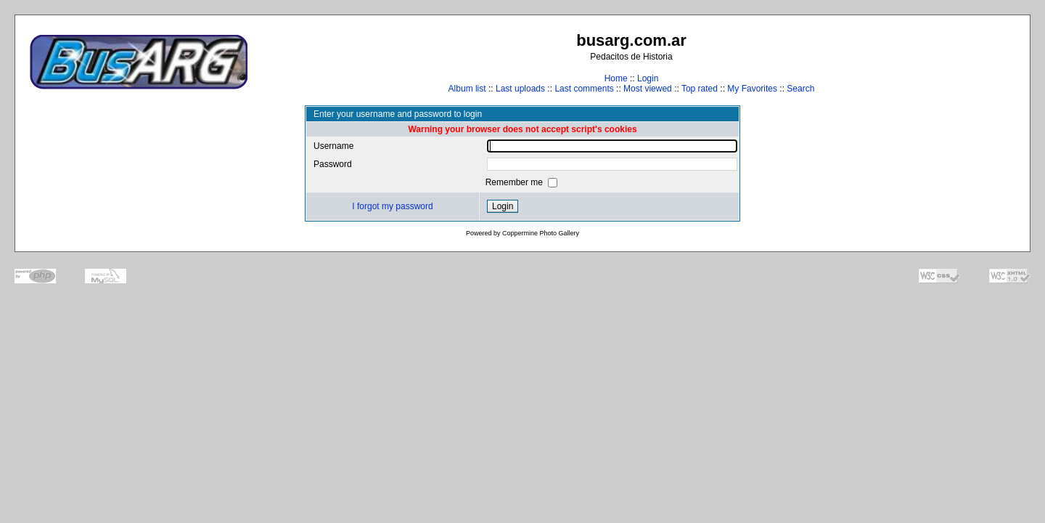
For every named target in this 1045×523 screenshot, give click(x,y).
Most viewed (647, 89)
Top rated (699, 89)
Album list (467, 89)
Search (800, 89)
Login (647, 78)
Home (616, 78)
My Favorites (752, 89)
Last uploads (520, 89)
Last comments (583, 89)
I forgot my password (392, 206)
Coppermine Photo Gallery (540, 233)
